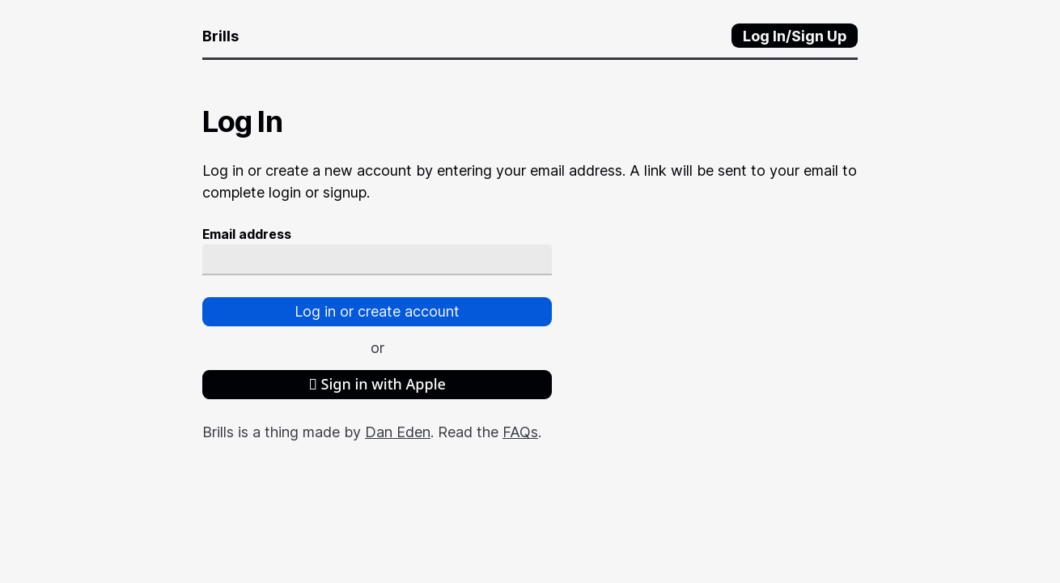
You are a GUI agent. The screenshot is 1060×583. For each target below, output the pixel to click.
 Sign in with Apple (377, 384)
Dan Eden (397, 431)
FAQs (520, 431)
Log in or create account (377, 311)
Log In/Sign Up (795, 36)
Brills (220, 36)
